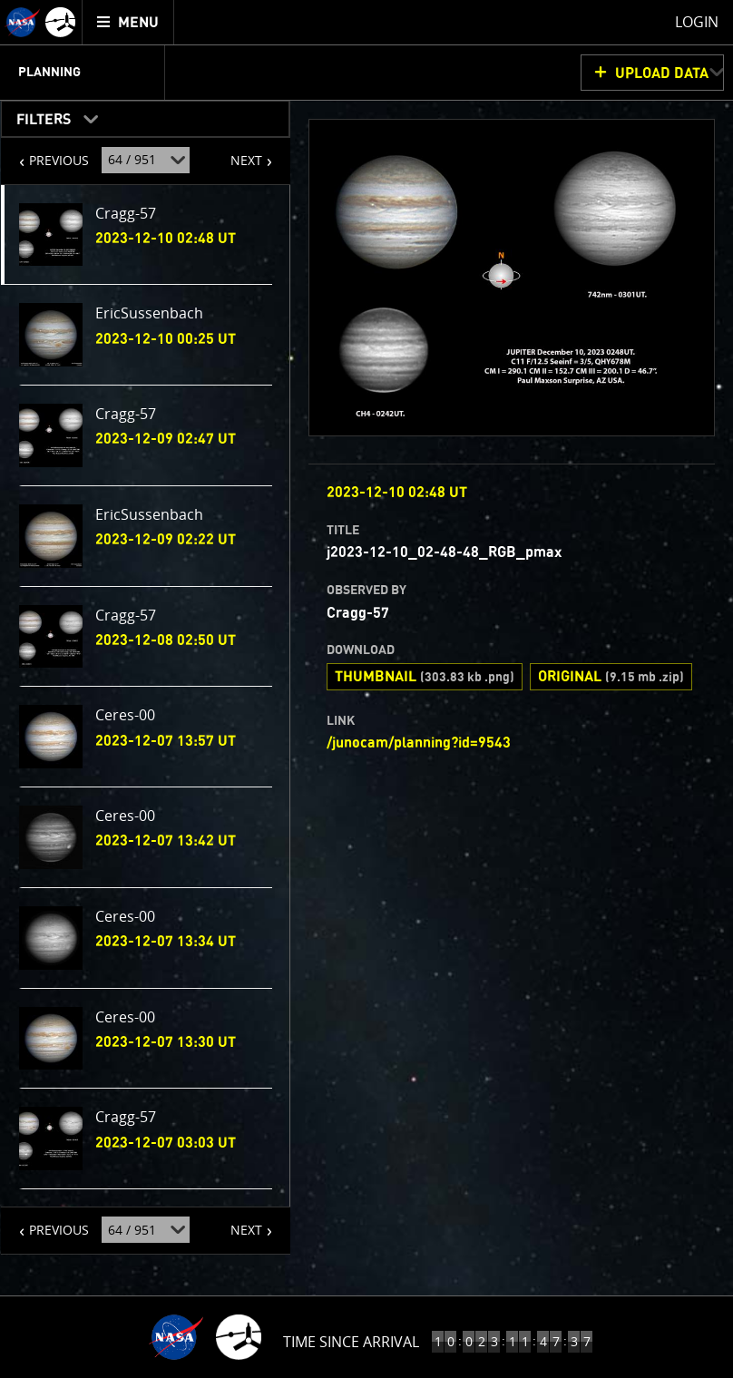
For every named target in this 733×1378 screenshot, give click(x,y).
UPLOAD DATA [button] (662, 73)
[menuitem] (128, 22)
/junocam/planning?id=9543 (419, 743)
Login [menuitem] (696, 22)
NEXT (237, 153)
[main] (366, 689)
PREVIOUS (45, 153)
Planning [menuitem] (49, 72)
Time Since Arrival (351, 1341)
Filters (37, 115)
